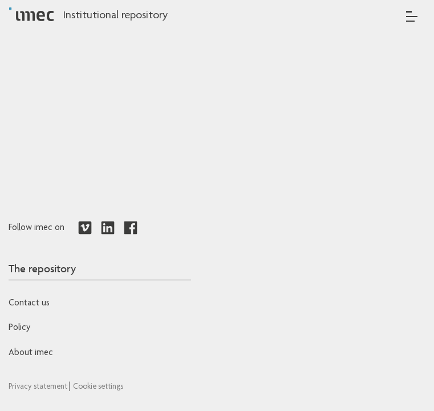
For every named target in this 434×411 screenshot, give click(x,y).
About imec (31, 353)
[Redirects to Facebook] (130, 228)
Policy (19, 328)
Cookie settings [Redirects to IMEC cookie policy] (98, 387)
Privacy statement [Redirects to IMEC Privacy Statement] (39, 387)
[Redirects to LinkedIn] (108, 228)
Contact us (29, 303)
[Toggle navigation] (412, 16)
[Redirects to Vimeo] (85, 228)
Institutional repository (115, 16)
